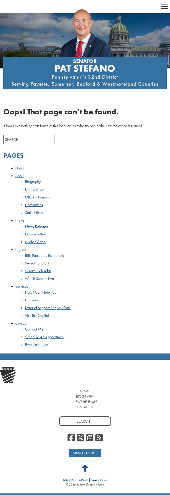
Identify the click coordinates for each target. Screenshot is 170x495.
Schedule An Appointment (44, 336)
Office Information (38, 197)
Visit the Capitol (37, 315)
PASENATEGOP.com (75, 480)
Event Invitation (36, 344)
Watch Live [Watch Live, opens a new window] (85, 452)
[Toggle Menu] (164, 6)
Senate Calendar (38, 270)
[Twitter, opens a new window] (80, 438)
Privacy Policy (99, 480)
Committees (34, 204)
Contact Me (34, 329)
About (19, 175)
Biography (33, 181)
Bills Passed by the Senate (44, 255)
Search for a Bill (37, 263)
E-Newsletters (35, 234)
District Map (34, 189)
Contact (21, 323)
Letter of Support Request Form (48, 307)
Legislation (23, 249)
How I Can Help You (40, 292)
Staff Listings (34, 212)
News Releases (36, 226)
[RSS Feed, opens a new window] (99, 438)
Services (21, 286)
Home (20, 168)
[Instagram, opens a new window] (89, 438)
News (19, 220)
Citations (31, 300)
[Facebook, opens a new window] (71, 438)
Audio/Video (35, 241)
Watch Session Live (39, 278)
